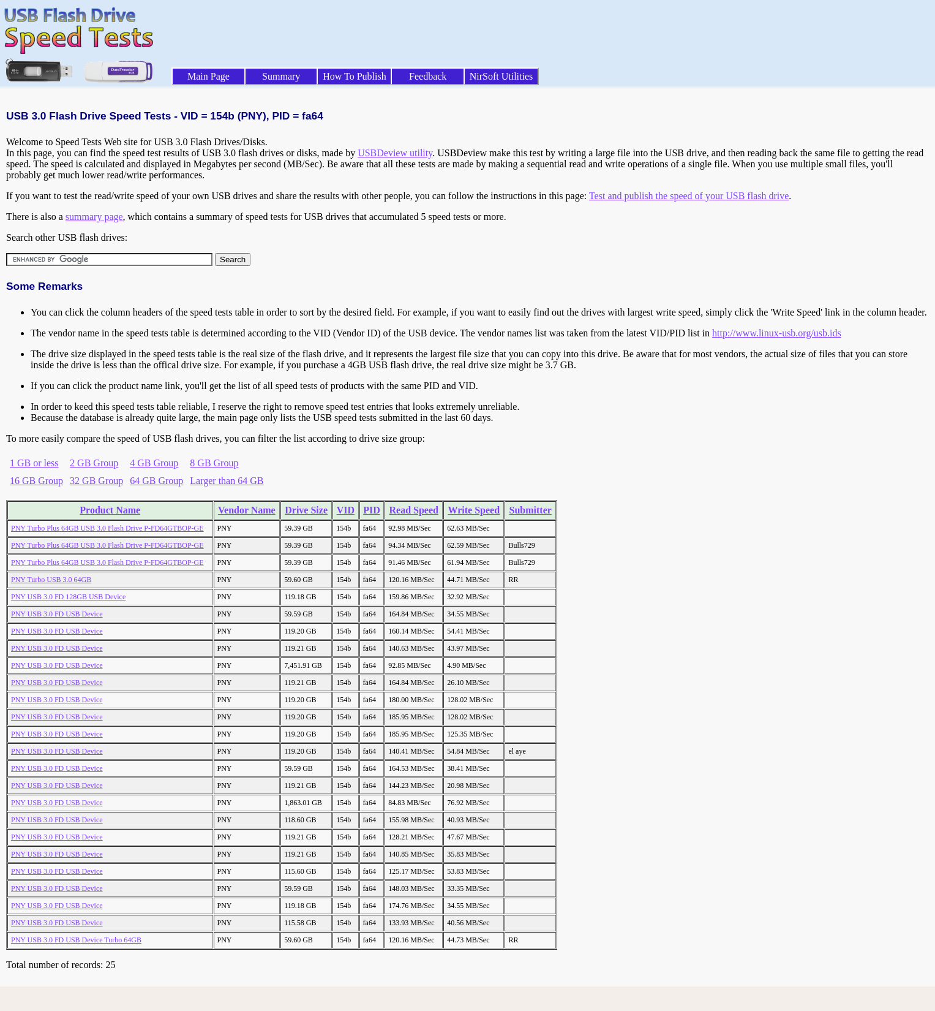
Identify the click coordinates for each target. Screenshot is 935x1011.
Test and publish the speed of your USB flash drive (689, 196)
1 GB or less (34, 463)
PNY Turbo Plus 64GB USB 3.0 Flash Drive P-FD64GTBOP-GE (107, 528)
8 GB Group (214, 463)
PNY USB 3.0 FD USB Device (57, 614)
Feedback (427, 76)
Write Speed (474, 510)
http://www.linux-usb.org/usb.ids (776, 333)
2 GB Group (94, 463)
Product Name (110, 510)
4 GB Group (154, 463)
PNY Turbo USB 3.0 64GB (51, 579)
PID (371, 510)
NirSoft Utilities (501, 76)
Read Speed (413, 510)
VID (346, 510)
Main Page (208, 76)
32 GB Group (96, 480)
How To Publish (354, 76)
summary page (94, 216)
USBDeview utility (395, 153)
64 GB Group (156, 480)
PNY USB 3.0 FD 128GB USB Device (68, 597)
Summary (281, 76)
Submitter (530, 510)
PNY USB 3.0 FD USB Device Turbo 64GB (76, 940)
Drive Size (306, 510)
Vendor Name (247, 510)
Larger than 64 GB (226, 480)
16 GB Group (36, 480)
